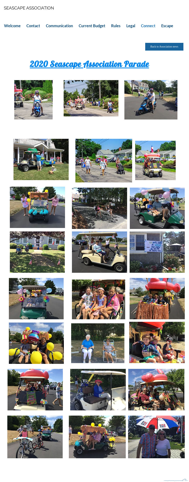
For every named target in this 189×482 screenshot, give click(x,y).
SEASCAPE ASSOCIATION (29, 7)
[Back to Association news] (164, 47)
